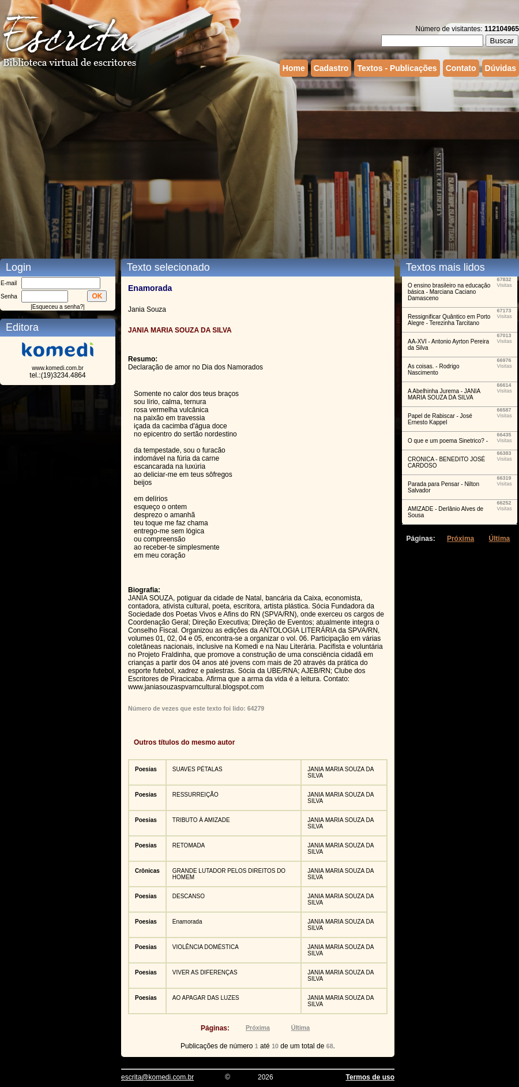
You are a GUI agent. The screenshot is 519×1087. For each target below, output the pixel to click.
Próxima (258, 1027)
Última (300, 1027)
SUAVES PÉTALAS (197, 769)
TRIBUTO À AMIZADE (201, 820)
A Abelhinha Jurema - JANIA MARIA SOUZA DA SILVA (444, 394)
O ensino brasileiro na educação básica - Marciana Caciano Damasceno (449, 291)
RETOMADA (188, 845)
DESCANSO (188, 896)
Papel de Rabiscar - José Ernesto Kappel (440, 419)
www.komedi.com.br (57, 368)
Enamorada (187, 921)
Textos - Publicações (397, 68)
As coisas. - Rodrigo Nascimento (433, 369)
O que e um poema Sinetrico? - (448, 441)
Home (294, 68)
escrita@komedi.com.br (157, 1077)
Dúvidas (500, 68)
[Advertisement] (195, 166)
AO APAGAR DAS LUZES (205, 998)
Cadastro (331, 68)
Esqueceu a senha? (57, 307)
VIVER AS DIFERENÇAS (205, 972)
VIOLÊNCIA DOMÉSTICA (205, 947)
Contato (461, 68)
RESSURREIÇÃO (195, 794)
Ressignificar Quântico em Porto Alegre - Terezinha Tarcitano (449, 319)
